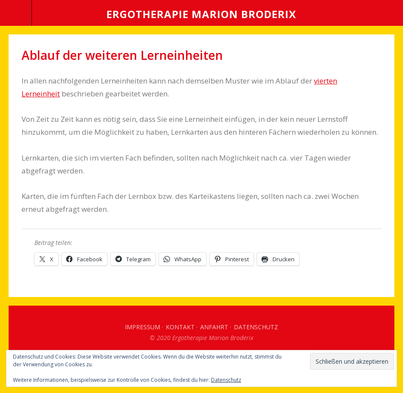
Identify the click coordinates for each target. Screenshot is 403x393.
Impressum (142, 327)
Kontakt (180, 327)
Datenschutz (256, 327)
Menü (16, 13)
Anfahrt (214, 327)
